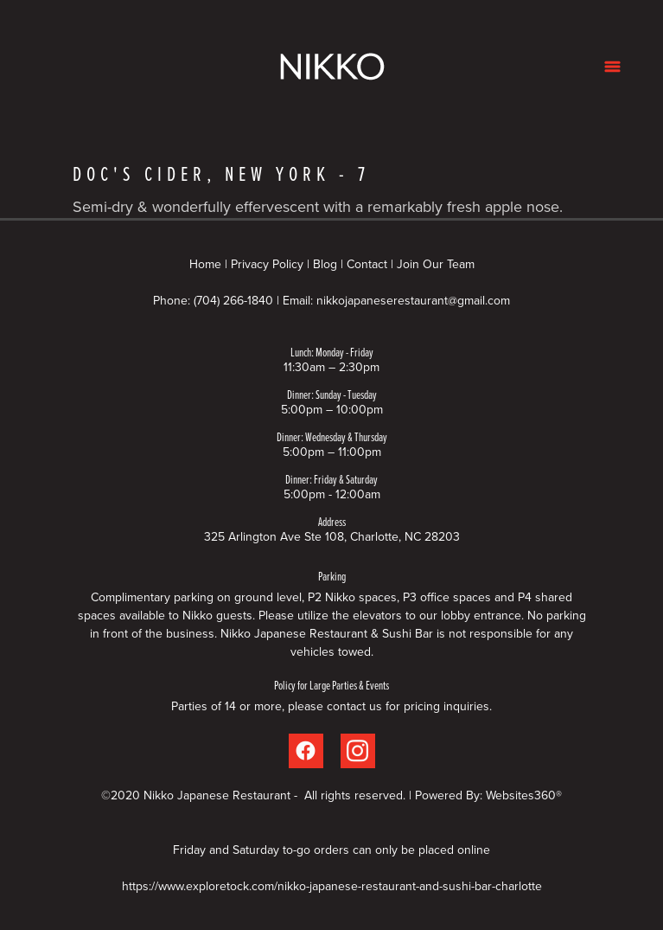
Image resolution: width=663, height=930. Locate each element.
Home (207, 264)
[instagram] (358, 751)
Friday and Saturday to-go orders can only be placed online (331, 849)
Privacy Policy (267, 264)
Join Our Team (436, 264)
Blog (325, 264)
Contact (367, 264)
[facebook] (306, 751)
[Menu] (612, 66)
